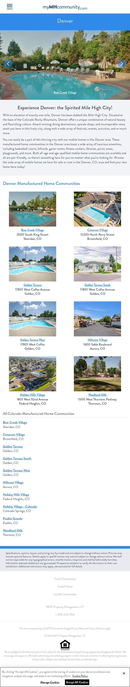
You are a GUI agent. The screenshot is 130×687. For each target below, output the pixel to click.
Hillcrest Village (97, 340)
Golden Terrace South (97, 285)
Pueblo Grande (12, 518)
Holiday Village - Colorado (20, 506)
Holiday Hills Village (32, 394)
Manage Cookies (49, 682)
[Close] (124, 673)
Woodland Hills (97, 394)
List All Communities (65, 594)
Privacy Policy (78, 628)
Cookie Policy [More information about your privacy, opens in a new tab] (80, 676)
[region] (65, 677)
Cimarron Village (97, 230)
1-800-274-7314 (65, 615)
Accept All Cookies (77, 682)
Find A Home (65, 586)
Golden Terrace (32, 285)
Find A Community (65, 579)
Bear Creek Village (65, 92)
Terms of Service (97, 628)
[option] (65, 65)
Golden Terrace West (32, 340)
